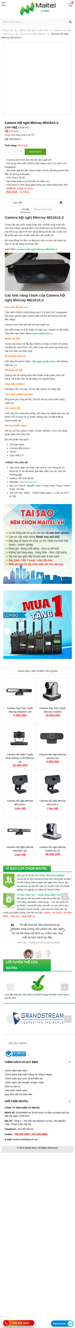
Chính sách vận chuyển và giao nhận (24, 1082)
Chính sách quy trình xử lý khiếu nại (24, 1078)
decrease (8, 152)
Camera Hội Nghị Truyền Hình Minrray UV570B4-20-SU (20, 758)
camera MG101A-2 (41, 333)
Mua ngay (35, 151)
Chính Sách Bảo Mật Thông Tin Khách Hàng (28, 1074)
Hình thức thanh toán (16, 1090)
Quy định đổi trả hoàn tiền (18, 1094)
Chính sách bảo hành (16, 1070)
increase (20, 152)
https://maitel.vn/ (28, 482)
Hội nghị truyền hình (43, 361)
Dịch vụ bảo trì (12, 1086)
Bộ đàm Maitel (18, 1043)
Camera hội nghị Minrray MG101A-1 (37, 249)
